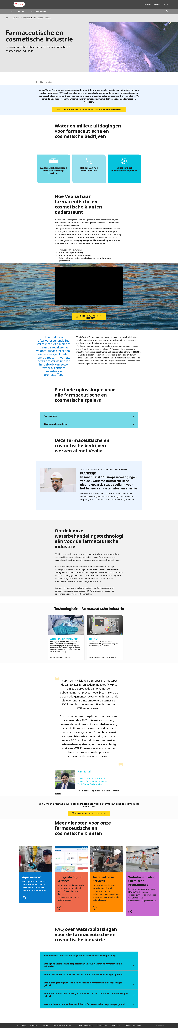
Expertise (20, 11)
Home (7, 18)
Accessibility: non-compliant (27, 1025)
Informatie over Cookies (61, 1025)
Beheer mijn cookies (133, 1025)
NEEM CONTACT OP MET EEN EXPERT (90, 317)
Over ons (147, 5)
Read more (71, 879)
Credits (45, 1025)
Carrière (156, 5)
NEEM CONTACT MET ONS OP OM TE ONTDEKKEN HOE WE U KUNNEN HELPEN (89, 109)
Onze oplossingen (39, 11)
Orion (94, 696)
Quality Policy (116, 1025)
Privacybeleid (102, 1025)
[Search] (166, 11)
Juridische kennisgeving (84, 1025)
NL (165, 5)
